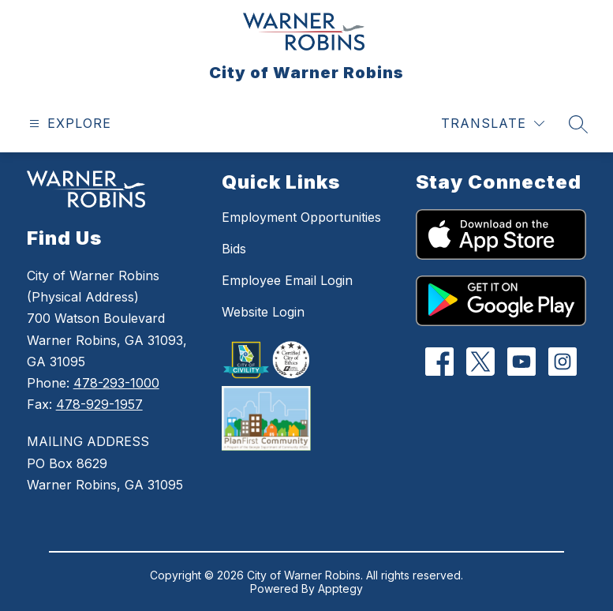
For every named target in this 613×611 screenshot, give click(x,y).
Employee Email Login (287, 280)
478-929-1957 (99, 404)
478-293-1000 (116, 383)
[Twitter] (481, 361)
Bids (234, 249)
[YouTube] (522, 361)
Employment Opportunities (301, 217)
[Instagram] (563, 361)
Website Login (263, 312)
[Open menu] (68, 123)
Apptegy (340, 588)
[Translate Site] (492, 123)
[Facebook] (440, 361)
